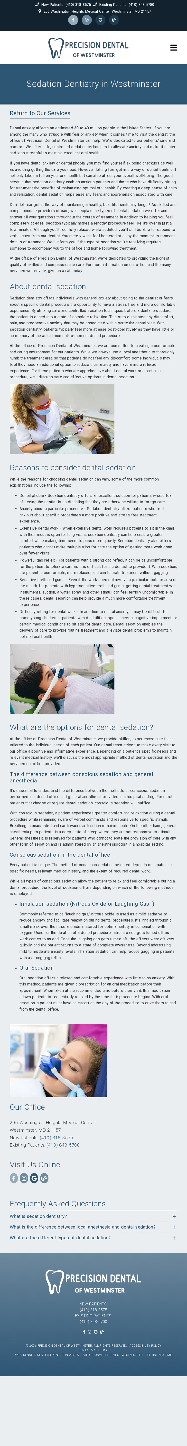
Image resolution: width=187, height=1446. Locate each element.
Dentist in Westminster (71, 1355)
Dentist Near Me (158, 1355)
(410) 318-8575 (78, 4)
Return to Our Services (40, 113)
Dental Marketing (94, 1350)
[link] (73, 20)
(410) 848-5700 (141, 4)
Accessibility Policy (145, 1345)
